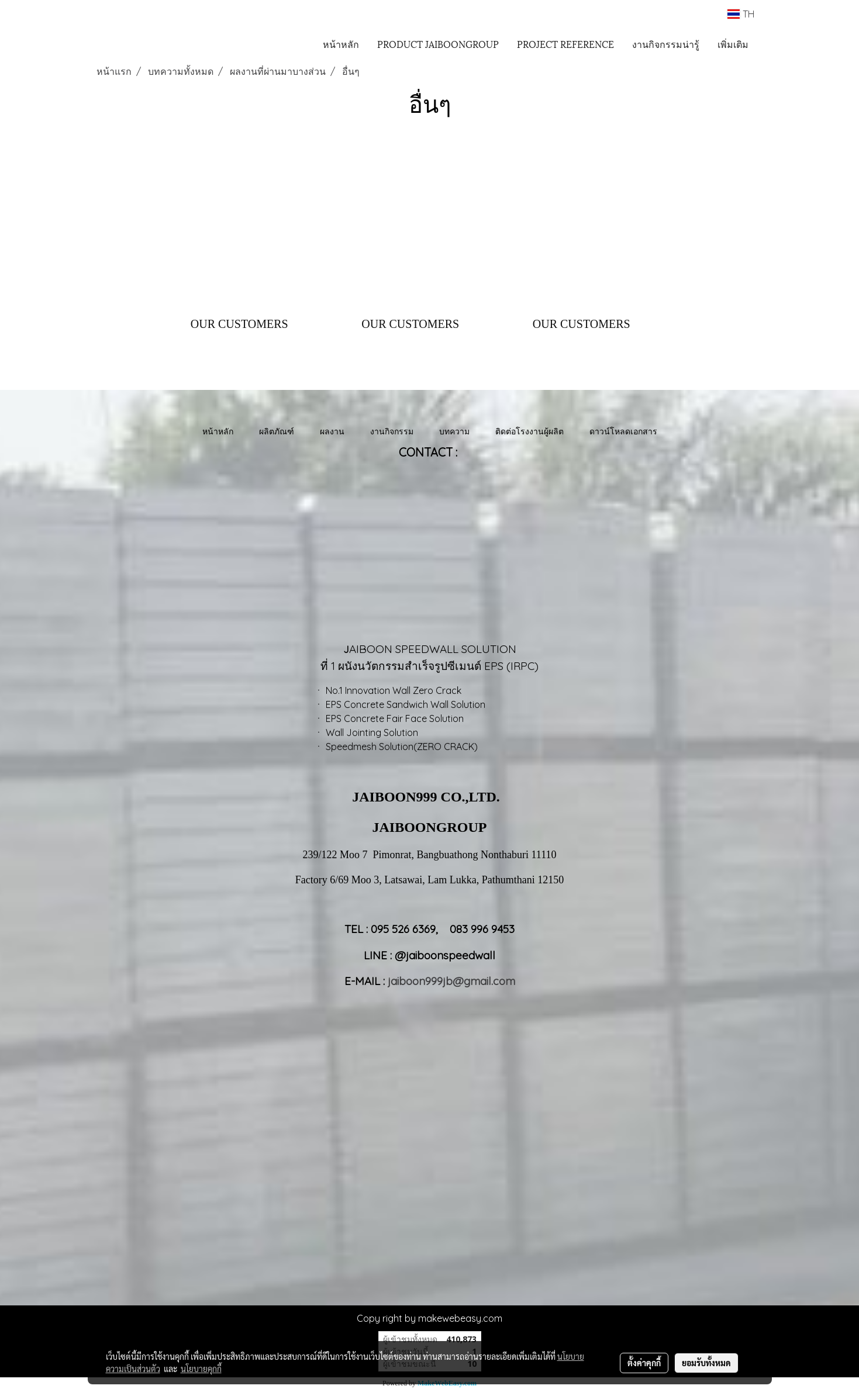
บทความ (454, 431)
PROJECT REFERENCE (565, 43)
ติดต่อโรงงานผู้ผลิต (529, 431)
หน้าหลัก (341, 43)
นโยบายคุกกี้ (201, 1368)
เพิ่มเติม (732, 43)
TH (740, 14)
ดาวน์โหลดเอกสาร (623, 431)
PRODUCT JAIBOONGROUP (438, 43)
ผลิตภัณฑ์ (276, 431)
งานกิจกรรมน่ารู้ (665, 43)
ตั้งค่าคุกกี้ (644, 1362)
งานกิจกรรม (391, 431)
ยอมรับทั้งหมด (706, 1362)
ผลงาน (332, 431)
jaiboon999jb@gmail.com (451, 981)
